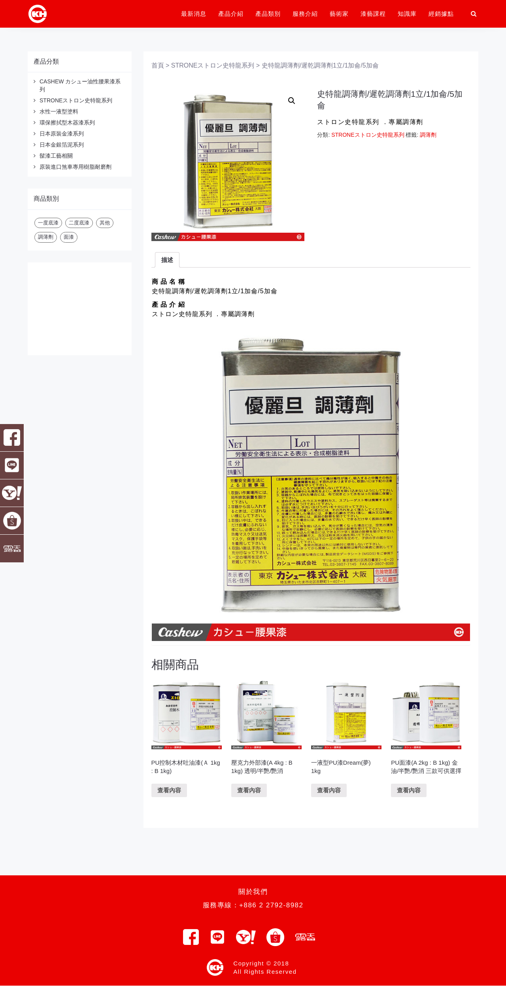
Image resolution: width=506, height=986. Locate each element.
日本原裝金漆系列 (62, 133)
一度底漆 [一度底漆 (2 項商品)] (48, 223)
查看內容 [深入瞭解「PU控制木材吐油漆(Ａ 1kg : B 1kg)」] (169, 790)
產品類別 (268, 13)
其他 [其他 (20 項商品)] (105, 223)
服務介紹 (305, 13)
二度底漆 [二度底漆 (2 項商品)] (79, 223)
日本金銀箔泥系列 (62, 144)
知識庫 (407, 13)
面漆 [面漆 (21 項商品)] (69, 237)
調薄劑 (428, 135)
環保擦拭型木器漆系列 (67, 122)
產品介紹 (231, 13)
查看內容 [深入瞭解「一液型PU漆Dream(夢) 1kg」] (329, 790)
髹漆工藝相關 (56, 156)
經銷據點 (441, 13)
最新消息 (193, 13)
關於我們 (253, 892)
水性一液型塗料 (59, 111)
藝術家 (339, 13)
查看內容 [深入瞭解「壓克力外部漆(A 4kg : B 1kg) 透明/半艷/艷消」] (249, 790)
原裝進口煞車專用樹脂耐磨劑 (75, 167)
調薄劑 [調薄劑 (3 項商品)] (45, 237)
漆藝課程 (373, 13)
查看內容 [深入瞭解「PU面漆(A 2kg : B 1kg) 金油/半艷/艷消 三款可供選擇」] (409, 790)
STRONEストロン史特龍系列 (76, 100)
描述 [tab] (167, 259)
